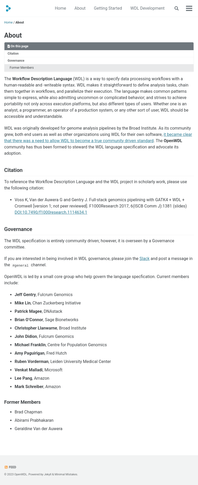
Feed (10, 467)
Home (60, 8)
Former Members (22, 68)
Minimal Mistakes (66, 474)
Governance (16, 60)
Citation (13, 53)
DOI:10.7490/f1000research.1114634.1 (51, 212)
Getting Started (108, 8)
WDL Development (147, 8)
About (80, 8)
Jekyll (47, 474)
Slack (144, 258)
